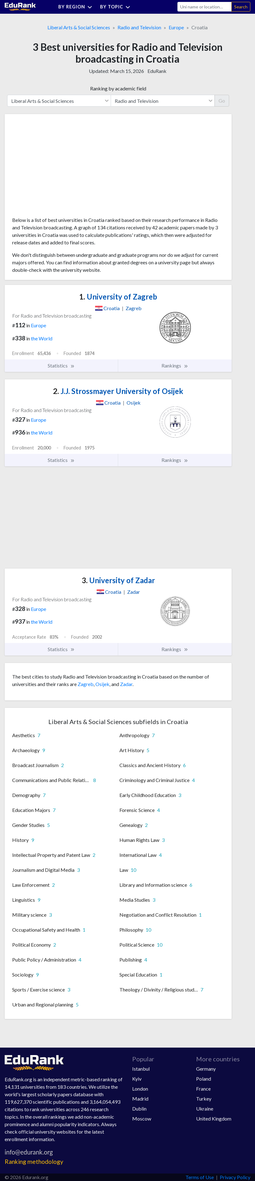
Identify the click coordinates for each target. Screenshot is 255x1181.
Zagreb (86, 684)
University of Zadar (118, 580)
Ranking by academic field (118, 88)
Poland (203, 1079)
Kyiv (137, 1079)
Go (222, 100)
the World (41, 338)
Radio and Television (139, 27)
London (140, 1089)
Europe (176, 27)
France (203, 1089)
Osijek (102, 684)
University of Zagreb (118, 296)
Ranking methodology (34, 1161)
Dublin (139, 1108)
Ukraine (204, 1108)
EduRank (156, 71)
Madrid (140, 1099)
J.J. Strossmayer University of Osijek (118, 391)
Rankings (174, 365)
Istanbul (141, 1069)
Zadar (126, 684)
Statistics (61, 365)
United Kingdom (213, 1118)
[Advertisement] (59, 167)
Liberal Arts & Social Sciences (78, 27)
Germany (206, 1069)
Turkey (203, 1099)
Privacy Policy (235, 1177)
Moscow (141, 1118)
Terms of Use (199, 1177)
